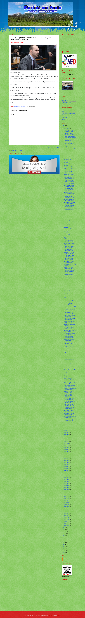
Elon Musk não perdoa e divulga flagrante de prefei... (69, 219)
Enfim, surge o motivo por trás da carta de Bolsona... (69, 367)
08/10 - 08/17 (66, 466)
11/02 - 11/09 (66, 443)
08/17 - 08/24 (66, 464)
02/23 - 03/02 (66, 511)
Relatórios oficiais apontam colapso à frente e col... (69, 274)
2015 (64, 544)
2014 (64, 546)
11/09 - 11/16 (66, 441)
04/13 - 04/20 (66, 498)
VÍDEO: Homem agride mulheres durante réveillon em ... (70, 379)
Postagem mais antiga (53, 147)
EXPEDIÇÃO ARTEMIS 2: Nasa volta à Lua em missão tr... (69, 360)
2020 (64, 535)
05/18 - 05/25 (66, 489)
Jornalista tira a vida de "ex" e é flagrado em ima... (69, 301)
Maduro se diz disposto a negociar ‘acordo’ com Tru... (69, 259)
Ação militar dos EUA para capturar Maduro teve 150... (69, 152)
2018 (64, 539)
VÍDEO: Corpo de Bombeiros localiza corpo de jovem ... (69, 286)
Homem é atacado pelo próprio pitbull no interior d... (69, 175)
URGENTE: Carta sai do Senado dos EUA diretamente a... (70, 214)
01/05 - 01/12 (66, 525)
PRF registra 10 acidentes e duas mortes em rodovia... (69, 298)
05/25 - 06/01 (66, 487)
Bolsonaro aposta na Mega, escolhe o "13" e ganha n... (69, 271)
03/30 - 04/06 (66, 502)
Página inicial (34, 147)
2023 (64, 529)
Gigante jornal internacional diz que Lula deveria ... (69, 325)
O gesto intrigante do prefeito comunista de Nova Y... (69, 262)
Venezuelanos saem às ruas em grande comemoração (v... (69, 143)
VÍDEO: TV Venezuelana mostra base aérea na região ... (70, 166)
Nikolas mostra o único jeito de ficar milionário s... (69, 411)
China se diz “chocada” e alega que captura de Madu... (69, 149)
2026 (64, 125)
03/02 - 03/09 (66, 510)
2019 (64, 537)
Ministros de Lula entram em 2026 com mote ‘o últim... (69, 355)
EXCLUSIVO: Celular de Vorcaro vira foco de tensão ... (69, 241)
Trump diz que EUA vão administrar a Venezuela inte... (70, 154)
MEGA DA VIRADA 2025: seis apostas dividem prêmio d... (69, 383)
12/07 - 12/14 (66, 434)
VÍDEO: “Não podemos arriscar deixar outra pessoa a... (69, 160)
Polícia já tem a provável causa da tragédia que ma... (69, 343)
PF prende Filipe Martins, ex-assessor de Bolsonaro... (69, 283)
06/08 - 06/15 (66, 483)
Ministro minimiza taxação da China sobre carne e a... (69, 420)
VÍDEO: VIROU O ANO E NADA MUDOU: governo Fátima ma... (69, 189)
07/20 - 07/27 (66, 472)
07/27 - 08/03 (66, 470)
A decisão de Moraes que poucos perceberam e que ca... (70, 319)
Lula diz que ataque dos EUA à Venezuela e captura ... (69, 172)
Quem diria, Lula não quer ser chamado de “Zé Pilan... (69, 225)
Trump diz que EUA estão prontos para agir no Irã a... (69, 280)
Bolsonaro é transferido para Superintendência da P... (69, 364)
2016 (64, 542)
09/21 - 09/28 (66, 455)
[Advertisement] (70, 601)
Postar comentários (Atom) (17, 150)
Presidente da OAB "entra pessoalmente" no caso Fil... (69, 217)
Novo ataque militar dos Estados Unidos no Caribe (69, 331)
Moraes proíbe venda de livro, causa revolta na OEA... (69, 399)
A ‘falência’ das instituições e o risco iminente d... (69, 340)
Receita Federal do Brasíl (66, 116)
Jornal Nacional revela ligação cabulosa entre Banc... (69, 349)
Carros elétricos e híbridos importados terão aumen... (69, 250)
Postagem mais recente (14, 147)
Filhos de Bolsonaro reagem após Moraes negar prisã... (70, 389)
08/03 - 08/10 (66, 468)
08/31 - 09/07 (66, 460)
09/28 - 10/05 (66, 453)
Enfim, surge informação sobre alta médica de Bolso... (69, 328)
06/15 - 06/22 (66, 481)
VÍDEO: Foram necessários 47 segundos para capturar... (69, 131)
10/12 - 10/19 (66, 449)
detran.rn (63, 119)
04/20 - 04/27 (66, 496)
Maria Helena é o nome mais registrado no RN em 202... (69, 408)
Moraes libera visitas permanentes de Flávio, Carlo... (68, 294)
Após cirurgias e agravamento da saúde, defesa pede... (70, 417)
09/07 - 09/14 (66, 458)
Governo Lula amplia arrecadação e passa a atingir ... (69, 193)
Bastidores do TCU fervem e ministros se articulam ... (69, 277)
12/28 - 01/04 (66, 128)
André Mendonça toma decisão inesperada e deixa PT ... (69, 346)
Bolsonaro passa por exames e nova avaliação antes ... (69, 386)
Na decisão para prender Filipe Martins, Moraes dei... (69, 238)
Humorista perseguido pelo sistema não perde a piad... (69, 186)
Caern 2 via (64, 109)
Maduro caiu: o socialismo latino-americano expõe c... (69, 134)
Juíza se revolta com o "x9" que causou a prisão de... (69, 222)
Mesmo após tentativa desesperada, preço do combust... (68, 395)
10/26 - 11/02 (66, 445)
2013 (64, 548)
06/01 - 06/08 (66, 485)
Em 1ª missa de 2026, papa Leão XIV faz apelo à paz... (69, 310)
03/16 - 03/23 (66, 506)
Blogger (58, 615)
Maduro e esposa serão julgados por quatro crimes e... (69, 169)
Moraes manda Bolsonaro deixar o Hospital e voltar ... (69, 334)
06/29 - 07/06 (66, 477)
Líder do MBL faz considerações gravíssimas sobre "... (70, 427)
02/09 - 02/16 (66, 515)
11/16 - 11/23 (66, 439)
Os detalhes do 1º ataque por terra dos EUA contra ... (69, 392)
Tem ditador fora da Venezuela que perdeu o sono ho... (69, 146)
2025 (64, 127)
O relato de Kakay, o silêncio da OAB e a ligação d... (69, 244)
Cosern (63, 111)
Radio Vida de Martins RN (66, 102)
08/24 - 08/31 (66, 462)
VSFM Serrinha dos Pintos (66, 98)
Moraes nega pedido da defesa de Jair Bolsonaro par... (70, 376)
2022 (64, 531)
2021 (64, 533)
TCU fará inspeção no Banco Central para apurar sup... (69, 256)
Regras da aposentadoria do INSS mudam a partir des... (70, 307)
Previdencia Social (65, 117)
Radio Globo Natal (65, 100)
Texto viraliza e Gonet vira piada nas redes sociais (70, 265)
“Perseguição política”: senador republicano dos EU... (69, 203)
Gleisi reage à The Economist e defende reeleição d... (69, 414)
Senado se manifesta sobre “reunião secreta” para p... (69, 337)
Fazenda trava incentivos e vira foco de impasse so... (69, 373)
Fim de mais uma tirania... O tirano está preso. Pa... (69, 140)
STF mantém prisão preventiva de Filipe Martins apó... (69, 206)
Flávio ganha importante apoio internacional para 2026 (69, 402)
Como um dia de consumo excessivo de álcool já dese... (69, 181)
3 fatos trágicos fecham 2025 (69, 425)
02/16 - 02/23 (66, 513)
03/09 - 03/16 (66, 508)
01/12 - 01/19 (66, 523)
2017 (64, 540)
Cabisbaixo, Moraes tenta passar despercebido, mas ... (69, 316)
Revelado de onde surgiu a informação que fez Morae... (69, 268)
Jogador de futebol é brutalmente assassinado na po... (70, 304)
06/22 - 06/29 (66, 479)
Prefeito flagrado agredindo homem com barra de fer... (69, 405)
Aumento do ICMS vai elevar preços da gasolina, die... (69, 288)
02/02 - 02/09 (66, 517)
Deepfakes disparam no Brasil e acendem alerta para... (69, 370)
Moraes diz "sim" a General (69, 183)
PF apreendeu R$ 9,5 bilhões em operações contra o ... (69, 352)
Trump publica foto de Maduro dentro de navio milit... (69, 157)
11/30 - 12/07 (66, 436)
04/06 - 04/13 (66, 500)
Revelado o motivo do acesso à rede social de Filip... (69, 247)
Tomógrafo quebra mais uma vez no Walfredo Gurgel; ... (70, 291)
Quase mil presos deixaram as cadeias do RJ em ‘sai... (69, 253)
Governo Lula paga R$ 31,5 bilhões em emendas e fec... (69, 200)
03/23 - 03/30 (66, 504)
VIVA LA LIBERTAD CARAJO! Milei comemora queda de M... (70, 137)
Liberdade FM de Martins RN (67, 104)
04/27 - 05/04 (66, 494)
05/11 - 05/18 (66, 491)
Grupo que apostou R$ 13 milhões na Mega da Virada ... (69, 313)
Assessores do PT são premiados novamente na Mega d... (69, 235)
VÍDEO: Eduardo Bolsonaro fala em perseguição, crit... (70, 209)
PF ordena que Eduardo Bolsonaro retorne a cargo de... (70, 197)
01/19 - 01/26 (66, 521)
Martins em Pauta (66, 559)
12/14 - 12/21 (66, 432)
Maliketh (50, 615)
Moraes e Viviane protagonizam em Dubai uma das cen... (69, 232)
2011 (64, 552)
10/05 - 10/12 (66, 451)
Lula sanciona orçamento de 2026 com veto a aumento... (69, 357)
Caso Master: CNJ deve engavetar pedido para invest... (70, 423)
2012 (64, 550)
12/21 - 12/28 (66, 430)
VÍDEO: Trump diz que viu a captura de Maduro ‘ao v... (69, 163)
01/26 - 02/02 (66, 519)
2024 (64, 527)
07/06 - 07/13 (66, 475)
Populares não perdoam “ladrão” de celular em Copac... (69, 322)
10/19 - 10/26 (66, 447)
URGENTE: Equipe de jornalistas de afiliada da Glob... (69, 228)
